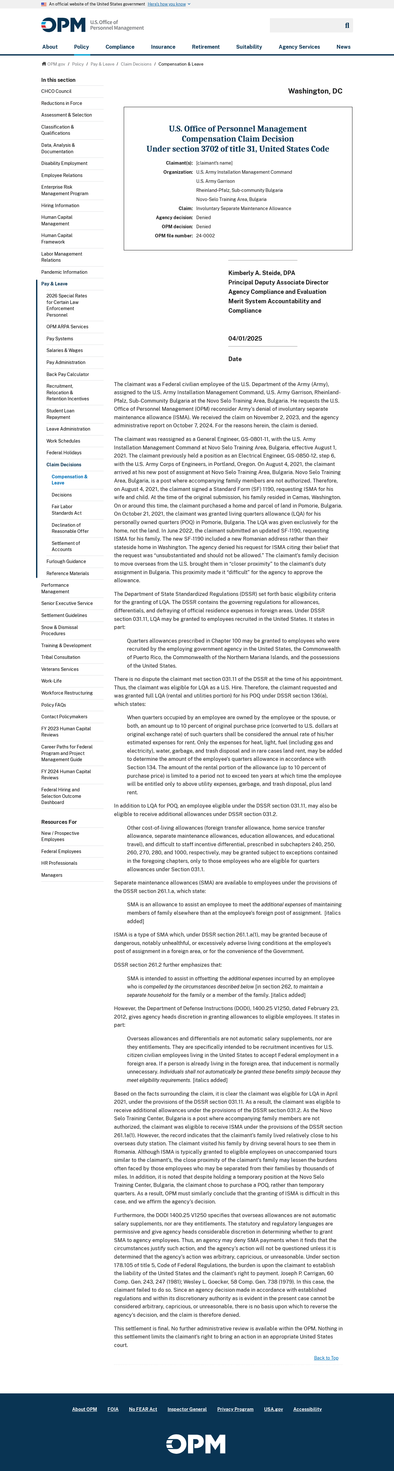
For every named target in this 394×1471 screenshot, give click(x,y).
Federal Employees (61, 851)
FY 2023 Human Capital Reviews (66, 732)
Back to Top (326, 1358)
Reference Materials (67, 573)
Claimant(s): (179, 163)
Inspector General (187, 1409)
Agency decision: (174, 217)
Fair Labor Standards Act (67, 510)
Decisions (62, 494)
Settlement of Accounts (66, 546)
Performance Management (55, 588)
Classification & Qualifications (57, 130)
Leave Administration (68, 429)
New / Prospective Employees (60, 836)
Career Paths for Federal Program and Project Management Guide (67, 753)
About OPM (84, 1409)
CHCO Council (56, 91)
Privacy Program (235, 1409)
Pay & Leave (54, 283)
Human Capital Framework (56, 239)
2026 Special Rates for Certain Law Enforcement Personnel (66, 305)
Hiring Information (60, 205)
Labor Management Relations (61, 257)
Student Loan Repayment (60, 414)
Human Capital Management (56, 220)
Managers (51, 875)
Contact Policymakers (64, 716)
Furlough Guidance (66, 561)
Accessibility (307, 1409)
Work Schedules (63, 441)
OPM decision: (177, 226)
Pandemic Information (64, 272)
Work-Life (51, 681)
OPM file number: (174, 235)
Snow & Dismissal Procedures (59, 630)
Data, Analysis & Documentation (58, 148)
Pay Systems (59, 338)
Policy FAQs (53, 705)
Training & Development (66, 645)
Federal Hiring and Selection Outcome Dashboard (61, 796)
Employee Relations (62, 175)
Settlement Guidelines (64, 615)
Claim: (186, 208)
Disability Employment (64, 163)
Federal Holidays (64, 452)
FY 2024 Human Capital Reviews (66, 775)
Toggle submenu (101, 116)
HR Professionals (59, 863)
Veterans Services (60, 669)
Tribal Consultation (60, 657)
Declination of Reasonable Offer (70, 528)
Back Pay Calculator (67, 374)
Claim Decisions (63, 464)
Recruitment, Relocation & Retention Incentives (67, 392)
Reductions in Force (61, 103)
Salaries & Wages (64, 350)
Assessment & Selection (66, 115)
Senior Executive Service (67, 603)
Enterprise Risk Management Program (64, 190)
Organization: (178, 172)
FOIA (113, 1409)
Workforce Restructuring (67, 693)
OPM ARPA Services (67, 326)
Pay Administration (65, 362)
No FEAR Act (143, 1409)
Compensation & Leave (70, 480)
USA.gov (273, 1409)
